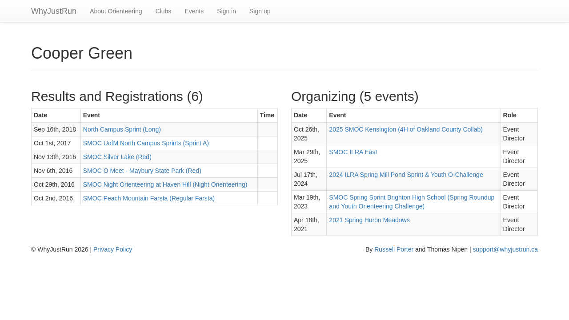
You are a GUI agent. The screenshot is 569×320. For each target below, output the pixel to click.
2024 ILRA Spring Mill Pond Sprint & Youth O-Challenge (406, 174)
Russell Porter (393, 249)
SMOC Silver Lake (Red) (117, 156)
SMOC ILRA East (353, 152)
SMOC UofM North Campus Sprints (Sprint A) (146, 143)
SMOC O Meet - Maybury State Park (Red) (142, 170)
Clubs (164, 11)
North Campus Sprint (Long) (122, 129)
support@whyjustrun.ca (505, 249)
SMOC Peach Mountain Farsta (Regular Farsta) (149, 198)
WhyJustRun (53, 11)
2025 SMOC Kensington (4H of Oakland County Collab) (406, 129)
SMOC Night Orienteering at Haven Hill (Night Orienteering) (165, 184)
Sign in (226, 11)
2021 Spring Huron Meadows (369, 220)
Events (194, 11)
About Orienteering (116, 11)
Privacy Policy (112, 249)
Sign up (259, 11)
